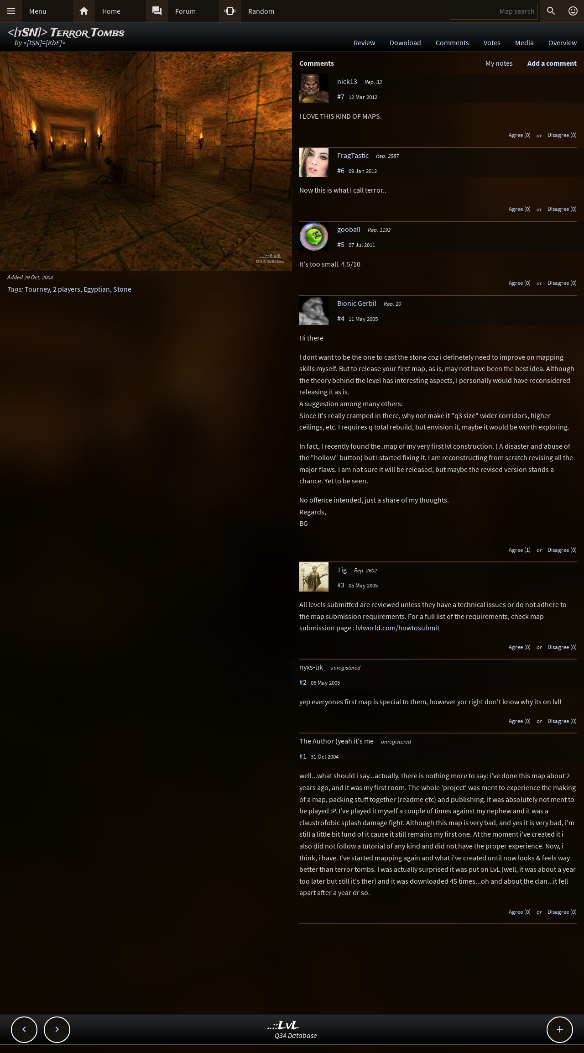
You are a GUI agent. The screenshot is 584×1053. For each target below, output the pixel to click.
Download (405, 42)
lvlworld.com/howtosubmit (397, 627)
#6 (340, 170)
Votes (492, 42)
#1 (303, 755)
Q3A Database (296, 1035)
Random (261, 11)
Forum (185, 11)
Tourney (37, 288)
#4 (340, 318)
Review (364, 42)
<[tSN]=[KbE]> (44, 42)
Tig (342, 569)
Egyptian (96, 288)
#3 (340, 584)
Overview (562, 42)
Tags (14, 288)
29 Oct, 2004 (38, 277)
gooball (348, 229)
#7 (340, 96)
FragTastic (353, 155)
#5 (340, 244)
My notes (499, 63)
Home (111, 11)
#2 (303, 681)
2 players (66, 288)
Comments (452, 42)
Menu (38, 11)
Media (524, 42)
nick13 (347, 81)
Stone (122, 288)
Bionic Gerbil (356, 303)
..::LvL (283, 1026)
